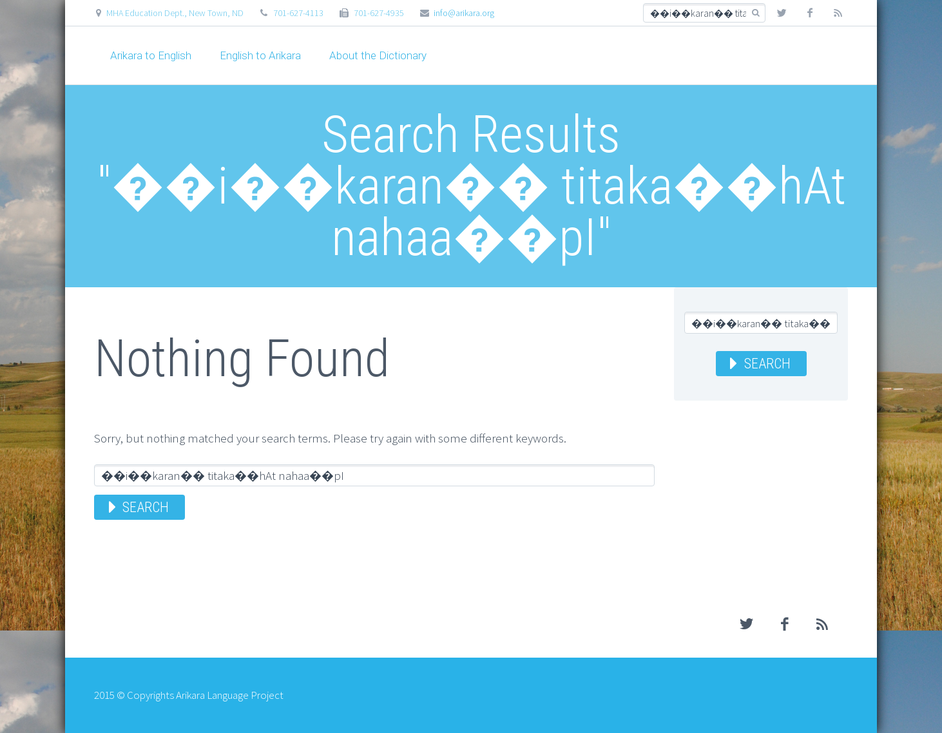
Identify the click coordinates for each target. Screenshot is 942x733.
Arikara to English (150, 55)
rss (838, 13)
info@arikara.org (464, 13)
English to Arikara (260, 55)
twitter (781, 13)
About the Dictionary (378, 55)
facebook (810, 13)
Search (145, 507)
